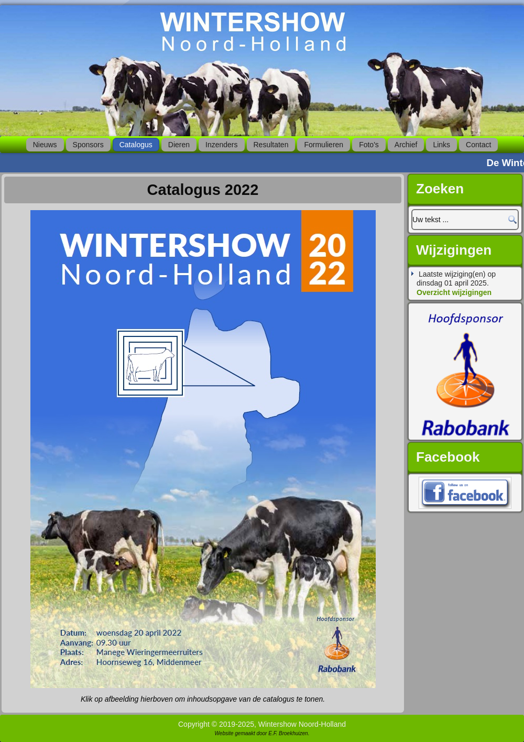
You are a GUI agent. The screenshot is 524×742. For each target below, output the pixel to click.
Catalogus (135, 144)
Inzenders (221, 144)
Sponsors (88, 144)
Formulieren (323, 144)
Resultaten (271, 144)
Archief (406, 144)
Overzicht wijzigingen (454, 292)
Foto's (369, 144)
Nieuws (45, 144)
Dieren (179, 144)
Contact (478, 144)
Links (441, 144)
